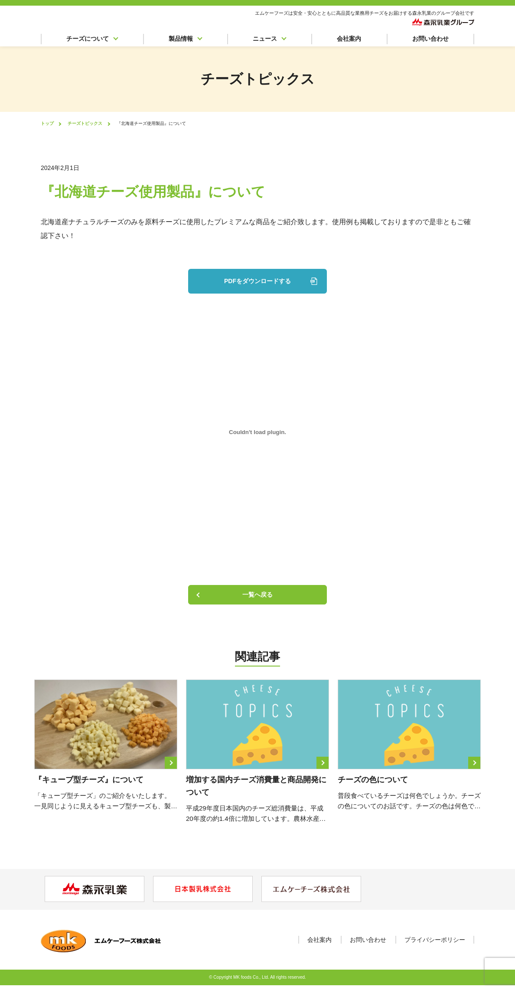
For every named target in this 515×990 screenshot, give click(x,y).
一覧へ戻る (257, 596)
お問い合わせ (430, 40)
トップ (47, 123)
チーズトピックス (85, 123)
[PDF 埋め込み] (257, 431)
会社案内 (349, 40)
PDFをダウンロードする (258, 280)
